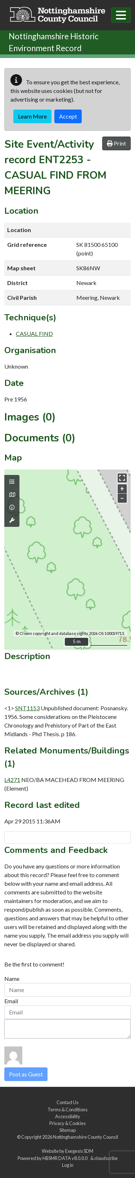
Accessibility (67, 1116)
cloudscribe (106, 1158)
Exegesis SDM (79, 1151)
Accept (68, 116)
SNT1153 (27, 707)
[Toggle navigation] (121, 15)
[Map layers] (12, 481)
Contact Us (67, 1102)
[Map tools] (12, 520)
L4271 (12, 779)
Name (11, 978)
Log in (67, 1165)
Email (11, 1000)
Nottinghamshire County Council (85, 1137)
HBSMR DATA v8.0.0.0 (65, 1158)
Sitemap (67, 1130)
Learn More (32, 116)
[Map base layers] (12, 494)
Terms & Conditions (67, 1109)
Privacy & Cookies (67, 1123)
